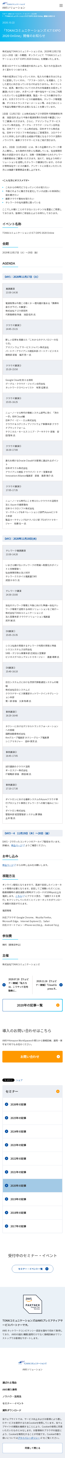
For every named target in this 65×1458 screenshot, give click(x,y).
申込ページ (18, 845)
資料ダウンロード (11, 1410)
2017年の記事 (18, 1226)
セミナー (19, 14)
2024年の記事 (18, 1131)
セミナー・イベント (13, 1403)
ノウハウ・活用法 (11, 1396)
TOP (4, 14)
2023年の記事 (18, 1145)
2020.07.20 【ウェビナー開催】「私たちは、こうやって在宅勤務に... (18, 985)
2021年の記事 (18, 1172)
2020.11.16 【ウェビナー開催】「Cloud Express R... (46, 985)
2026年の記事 (18, 1104)
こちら (20, 896)
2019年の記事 (18, 1199)
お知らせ (11, 14)
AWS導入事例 (9, 1389)
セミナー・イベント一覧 (30, 1268)
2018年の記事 (18, 1213)
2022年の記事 (18, 1158)
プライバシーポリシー (30, 1437)
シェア (19, 1080)
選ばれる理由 (9, 1382)
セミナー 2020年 (31, 14)
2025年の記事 (18, 1118)
